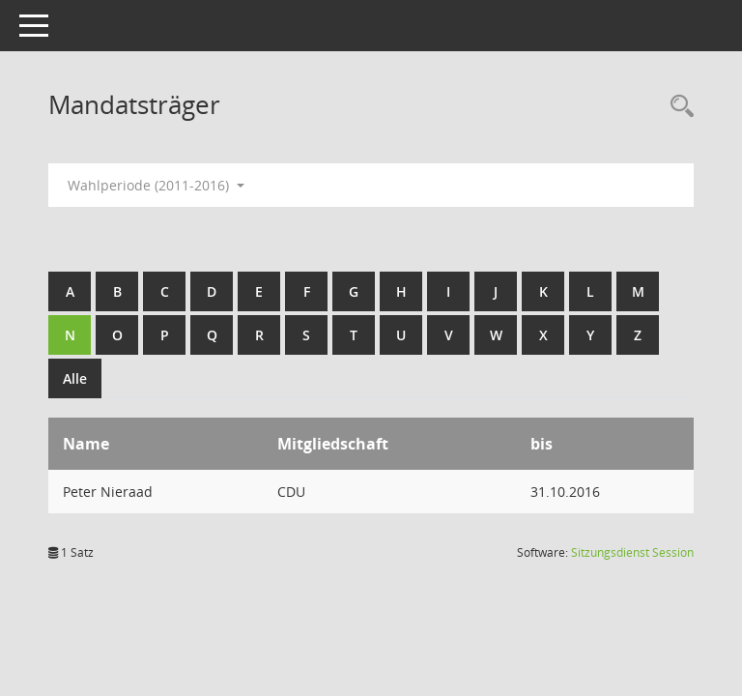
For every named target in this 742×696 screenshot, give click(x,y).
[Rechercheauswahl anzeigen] (677, 107)
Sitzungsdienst (632, 552)
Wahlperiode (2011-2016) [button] (156, 185)
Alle (75, 378)
